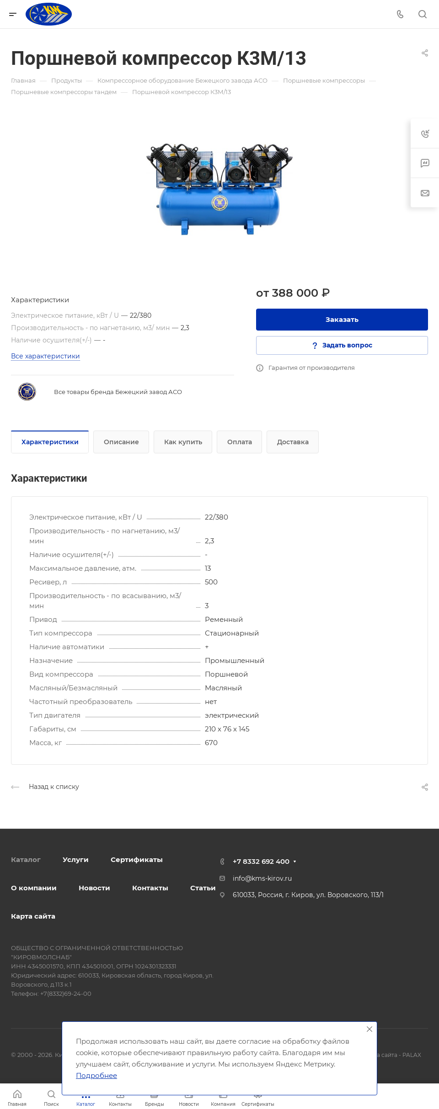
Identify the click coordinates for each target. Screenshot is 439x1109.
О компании (34, 887)
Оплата (239, 442)
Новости (94, 887)
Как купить (183, 442)
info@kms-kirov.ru (262, 878)
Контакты (150, 887)
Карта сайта (33, 916)
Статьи (203, 887)
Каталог (26, 859)
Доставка (293, 442)
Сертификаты (137, 859)
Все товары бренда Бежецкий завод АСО (118, 391)
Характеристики (50, 442)
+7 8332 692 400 (261, 861)
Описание (121, 442)
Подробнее (96, 1075)
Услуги (76, 859)
